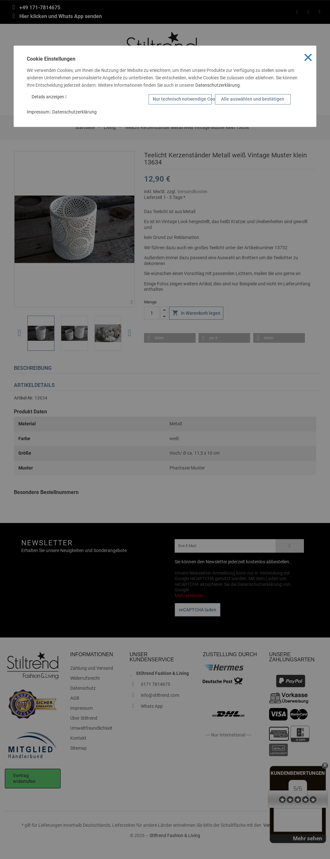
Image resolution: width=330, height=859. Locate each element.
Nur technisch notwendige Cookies (182, 99)
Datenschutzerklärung (217, 85)
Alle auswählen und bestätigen (252, 99)
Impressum (38, 111)
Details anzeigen (49, 96)
